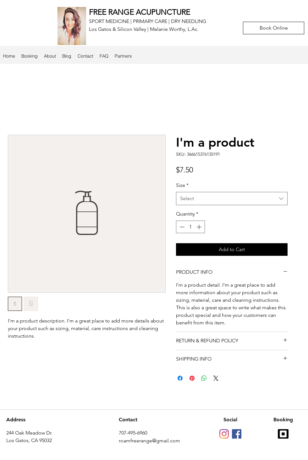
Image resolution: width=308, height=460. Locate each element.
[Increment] (199, 227)
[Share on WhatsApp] (204, 378)
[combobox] (232, 198)
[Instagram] (224, 434)
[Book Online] (273, 28)
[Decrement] (181, 227)
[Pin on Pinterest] (192, 378)
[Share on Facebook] (180, 378)
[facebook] (236, 434)
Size (182, 185)
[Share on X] (216, 378)
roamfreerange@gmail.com (149, 441)
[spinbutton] (190, 227)
